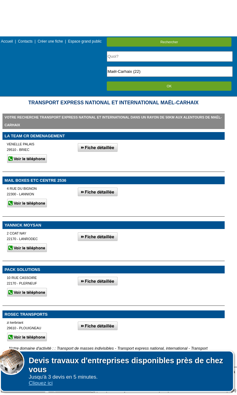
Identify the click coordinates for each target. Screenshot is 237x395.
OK (169, 86)
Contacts (25, 41)
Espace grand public (85, 41)
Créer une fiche (50, 41)
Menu (118, 4)
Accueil (7, 41)
